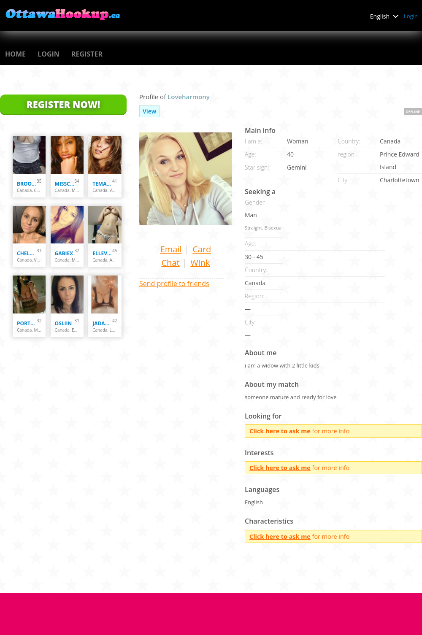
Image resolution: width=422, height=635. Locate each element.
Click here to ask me (280, 431)
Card (201, 249)
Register (87, 54)
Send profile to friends (174, 283)
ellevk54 (102, 253)
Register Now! (63, 104)
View (149, 111)
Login (411, 16)
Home (15, 54)
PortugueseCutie (27, 323)
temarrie (102, 183)
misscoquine (65, 183)
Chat (170, 262)
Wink (200, 262)
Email (171, 249)
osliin (63, 323)
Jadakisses (102, 323)
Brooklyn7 (27, 183)
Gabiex (64, 253)
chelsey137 (27, 253)
